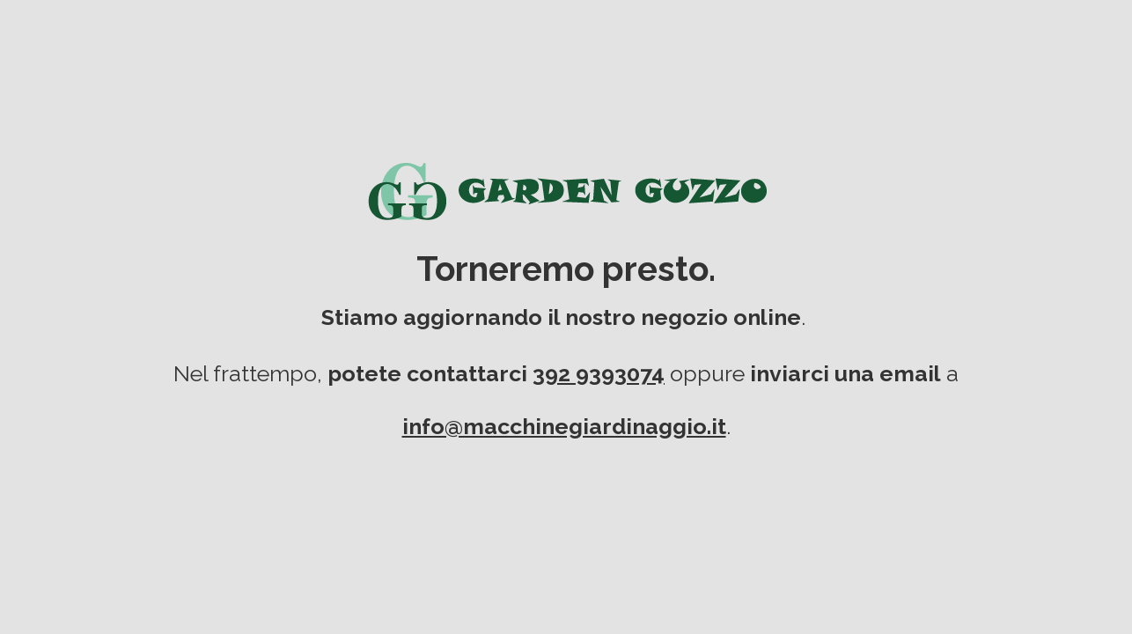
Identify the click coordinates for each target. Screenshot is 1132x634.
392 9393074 (599, 373)
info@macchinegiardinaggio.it (564, 426)
